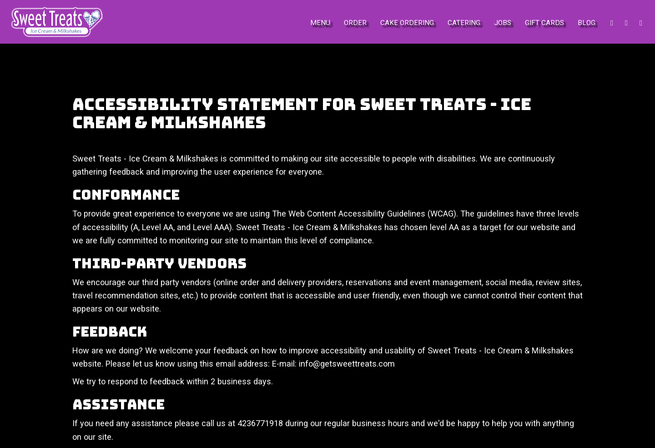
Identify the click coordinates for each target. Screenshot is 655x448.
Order (355, 23)
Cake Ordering (407, 23)
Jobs (502, 23)
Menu (320, 23)
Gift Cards (544, 23)
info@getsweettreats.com (347, 363)
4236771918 (260, 423)
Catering (464, 23)
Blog (586, 23)
